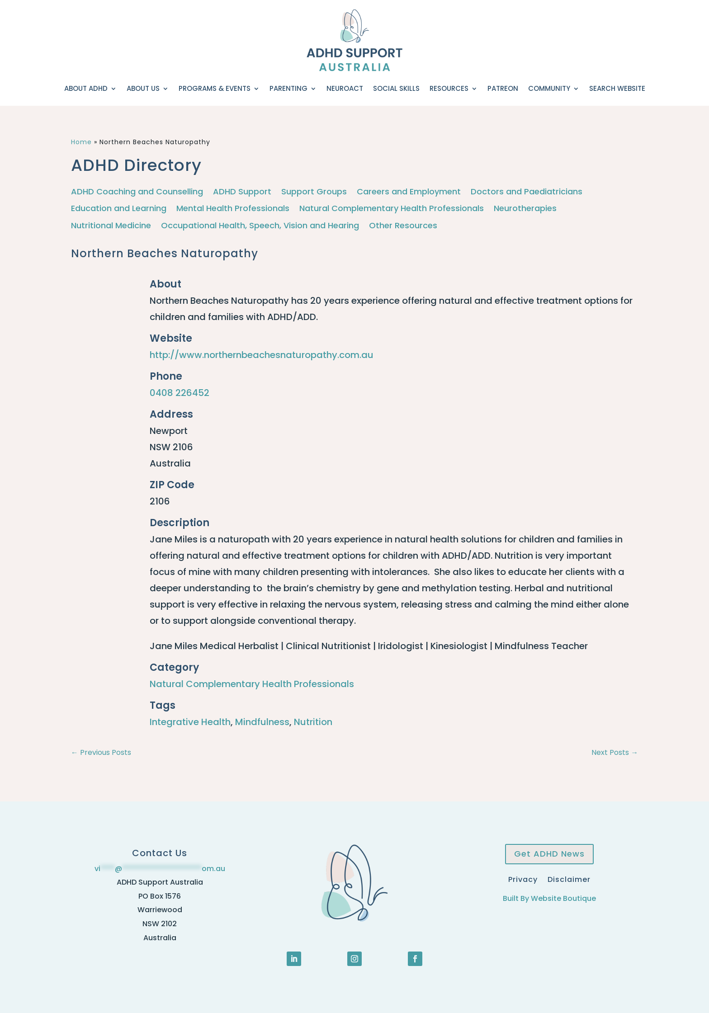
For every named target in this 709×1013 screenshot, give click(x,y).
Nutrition (313, 722)
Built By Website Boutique (549, 898)
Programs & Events (215, 88)
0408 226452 (179, 392)
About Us (143, 88)
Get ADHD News (549, 853)
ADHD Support (242, 192)
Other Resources (403, 226)
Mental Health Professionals (232, 208)
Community (549, 88)
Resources (449, 88)
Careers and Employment (409, 192)
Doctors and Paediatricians (526, 192)
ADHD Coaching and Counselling (137, 192)
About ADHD (86, 88)
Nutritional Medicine (111, 226)
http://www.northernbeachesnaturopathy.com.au (261, 355)
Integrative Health (190, 722)
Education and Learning (118, 208)
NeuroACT (344, 88)
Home (81, 141)
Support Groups (314, 192)
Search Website (617, 88)
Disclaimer (569, 878)
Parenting (288, 88)
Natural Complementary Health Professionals (391, 208)
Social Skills (396, 88)
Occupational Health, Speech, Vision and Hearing (260, 226)
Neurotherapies (525, 208)
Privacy (523, 878)
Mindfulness (262, 722)
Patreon (502, 88)
